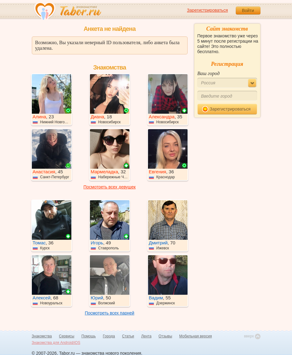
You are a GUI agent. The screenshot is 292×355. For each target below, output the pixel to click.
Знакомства (42, 336)
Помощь (89, 336)
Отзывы (165, 336)
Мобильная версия (195, 336)
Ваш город (208, 73)
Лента (146, 336)
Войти (248, 10)
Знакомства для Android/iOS (56, 342)
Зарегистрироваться (207, 10)
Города (109, 336)
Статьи (128, 336)
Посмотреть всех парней (109, 313)
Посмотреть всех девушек (109, 186)
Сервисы (66, 336)
